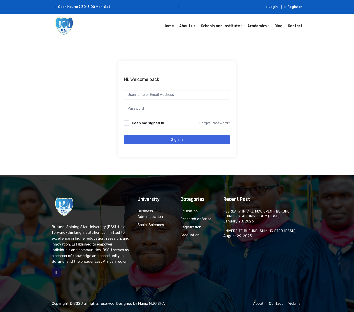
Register (293, 7)
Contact (295, 26)
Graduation (190, 235)
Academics (257, 26)
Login (272, 7)
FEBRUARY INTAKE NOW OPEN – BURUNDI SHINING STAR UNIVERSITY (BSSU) (257, 214)
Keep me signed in (148, 123)
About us (187, 26)
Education (189, 211)
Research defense (195, 219)
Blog (278, 26)
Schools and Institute (220, 26)
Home (168, 26)
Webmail (295, 303)
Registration (190, 227)
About (258, 303)
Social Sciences (150, 225)
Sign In (177, 139)
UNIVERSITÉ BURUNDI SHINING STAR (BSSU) (259, 230)
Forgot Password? (214, 123)
